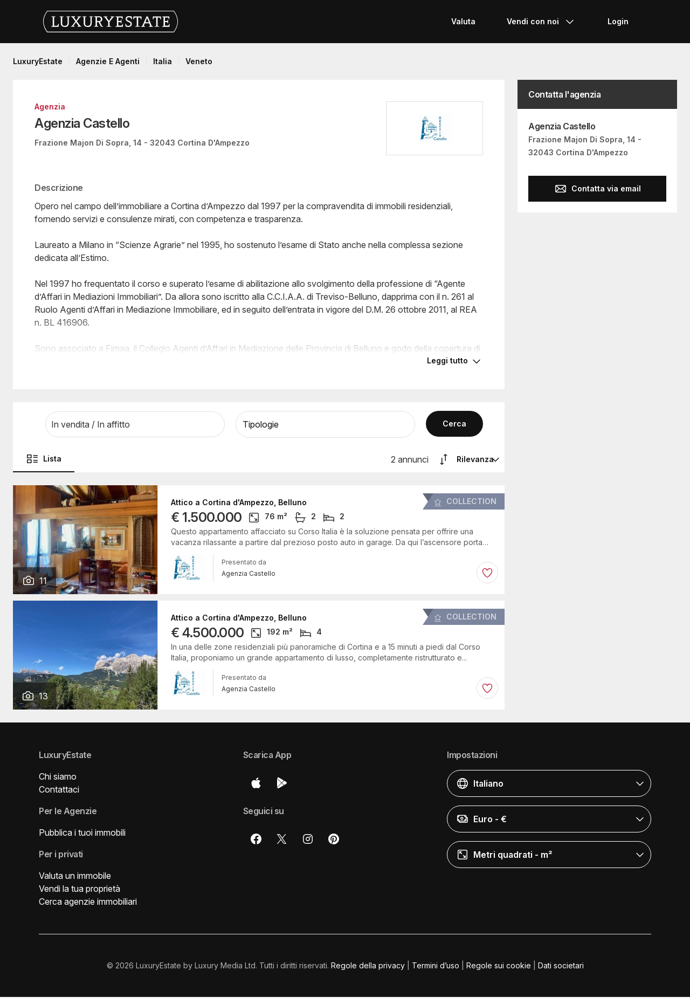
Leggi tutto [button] (447, 361)
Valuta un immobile (75, 876)
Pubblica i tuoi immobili (82, 833)
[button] (135, 425)
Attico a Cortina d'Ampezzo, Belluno (239, 503)
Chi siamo (58, 777)
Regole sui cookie (498, 966)
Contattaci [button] (59, 790)
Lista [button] (43, 459)
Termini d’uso (435, 966)
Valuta (463, 21)
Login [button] (618, 21)
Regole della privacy (368, 966)
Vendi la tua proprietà (79, 889)
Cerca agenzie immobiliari (88, 902)
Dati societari (561, 966)
